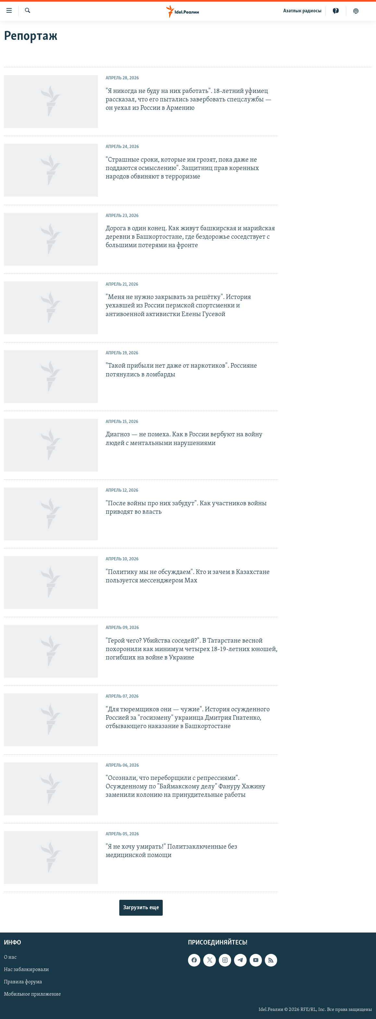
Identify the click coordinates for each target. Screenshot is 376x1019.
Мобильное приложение (32, 994)
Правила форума (23, 982)
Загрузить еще (141, 908)
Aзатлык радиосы (302, 11)
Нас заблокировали (26, 969)
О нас (10, 957)
